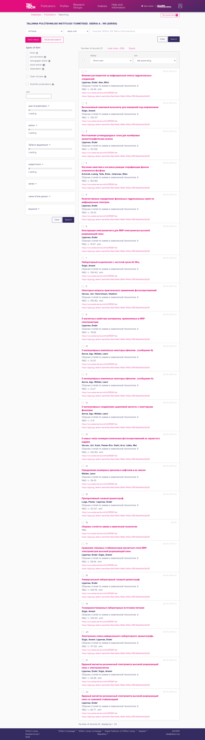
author (33, 125)
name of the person (39, 196)
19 (87, 603)
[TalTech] (30, 6)
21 (87, 660)
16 (87, 522)
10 (87, 346)
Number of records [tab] (92, 48)
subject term (36, 164)
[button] (180, 6)
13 (87, 434)
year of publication (39, 106)
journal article (38, 56)
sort (135, 55)
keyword (34, 209)
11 (86, 374)
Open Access (38, 76)
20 (87, 632)
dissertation (37, 68)
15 (87, 494)
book (34, 53)
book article (38, 64)
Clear (162, 39)
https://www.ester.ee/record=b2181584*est (99, 93)
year (28, 92)
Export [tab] (132, 48)
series (32, 183)
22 (87, 692)
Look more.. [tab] (115, 48)
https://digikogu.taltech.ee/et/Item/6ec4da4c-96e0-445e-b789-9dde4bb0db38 (116, 96)
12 (87, 402)
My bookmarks (170, 15)
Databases (36, 14)
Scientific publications (42, 84)
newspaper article (40, 60)
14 (87, 466)
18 (87, 575)
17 (87, 544)
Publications (50, 14)
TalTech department (39, 145)
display (93, 55)
